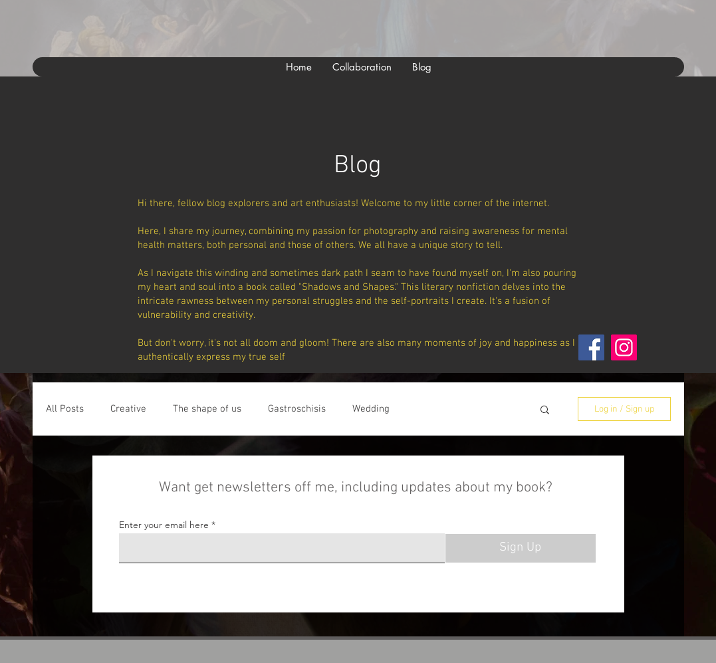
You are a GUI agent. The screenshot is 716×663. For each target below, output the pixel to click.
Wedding (371, 409)
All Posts (65, 409)
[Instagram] (624, 347)
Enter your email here (164, 524)
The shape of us (207, 409)
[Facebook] (591, 347)
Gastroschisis (297, 409)
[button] (544, 411)
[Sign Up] (520, 548)
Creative (128, 409)
